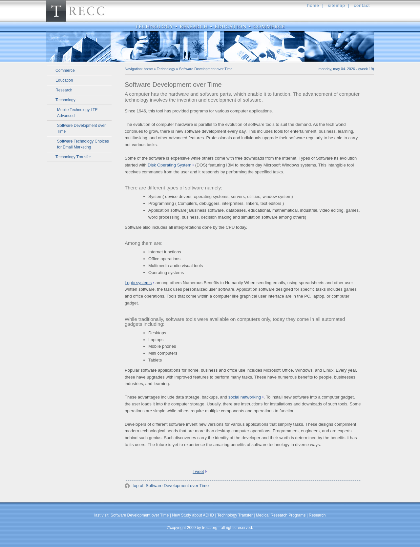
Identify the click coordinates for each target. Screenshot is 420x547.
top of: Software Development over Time (170, 485)
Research (63, 90)
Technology (65, 100)
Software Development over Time (81, 128)
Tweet (198, 471)
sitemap (336, 5)
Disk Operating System (169, 165)
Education (64, 80)
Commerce (65, 70)
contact (362, 5)
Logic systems (138, 282)
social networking (244, 397)
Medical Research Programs (280, 515)
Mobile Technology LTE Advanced (77, 112)
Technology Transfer (73, 157)
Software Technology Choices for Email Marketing (83, 144)
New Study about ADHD (193, 515)
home (313, 5)
